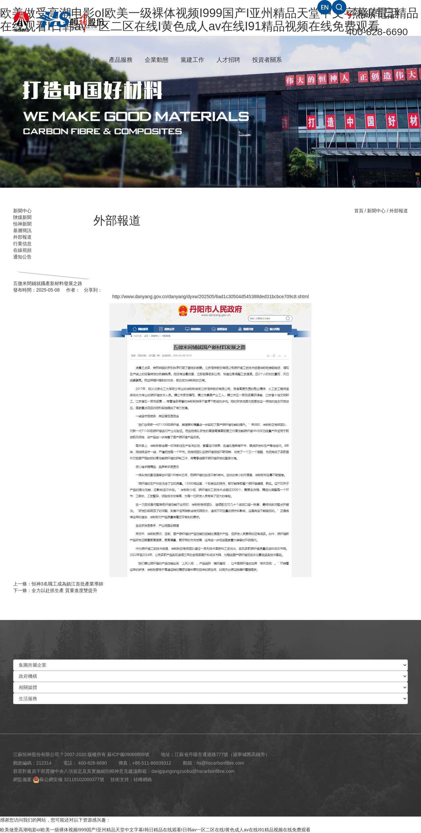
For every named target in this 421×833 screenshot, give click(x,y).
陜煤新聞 (22, 217)
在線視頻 (22, 250)
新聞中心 (85, 60)
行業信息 (22, 243)
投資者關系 (267, 60)
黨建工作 (192, 60)
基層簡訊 (22, 230)
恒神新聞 (22, 223)
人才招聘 (228, 60)
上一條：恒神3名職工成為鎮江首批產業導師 (58, 583)
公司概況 (49, 60)
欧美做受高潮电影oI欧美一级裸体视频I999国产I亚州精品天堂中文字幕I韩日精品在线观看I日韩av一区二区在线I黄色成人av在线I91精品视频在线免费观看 (155, 829)
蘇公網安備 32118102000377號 (68, 779)
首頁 (19, 60)
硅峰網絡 (143, 779)
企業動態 (156, 60)
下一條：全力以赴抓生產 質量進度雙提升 (55, 590)
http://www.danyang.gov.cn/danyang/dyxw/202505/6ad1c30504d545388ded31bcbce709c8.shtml (210, 296)
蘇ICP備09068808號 (128, 754)
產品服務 (121, 60)
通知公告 (22, 256)
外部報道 (22, 237)
